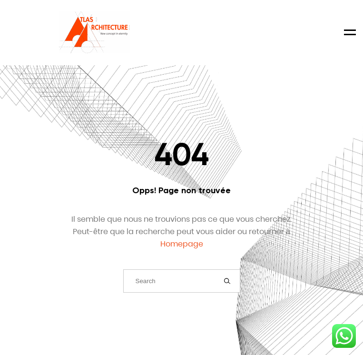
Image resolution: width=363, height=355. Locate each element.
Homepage (181, 243)
